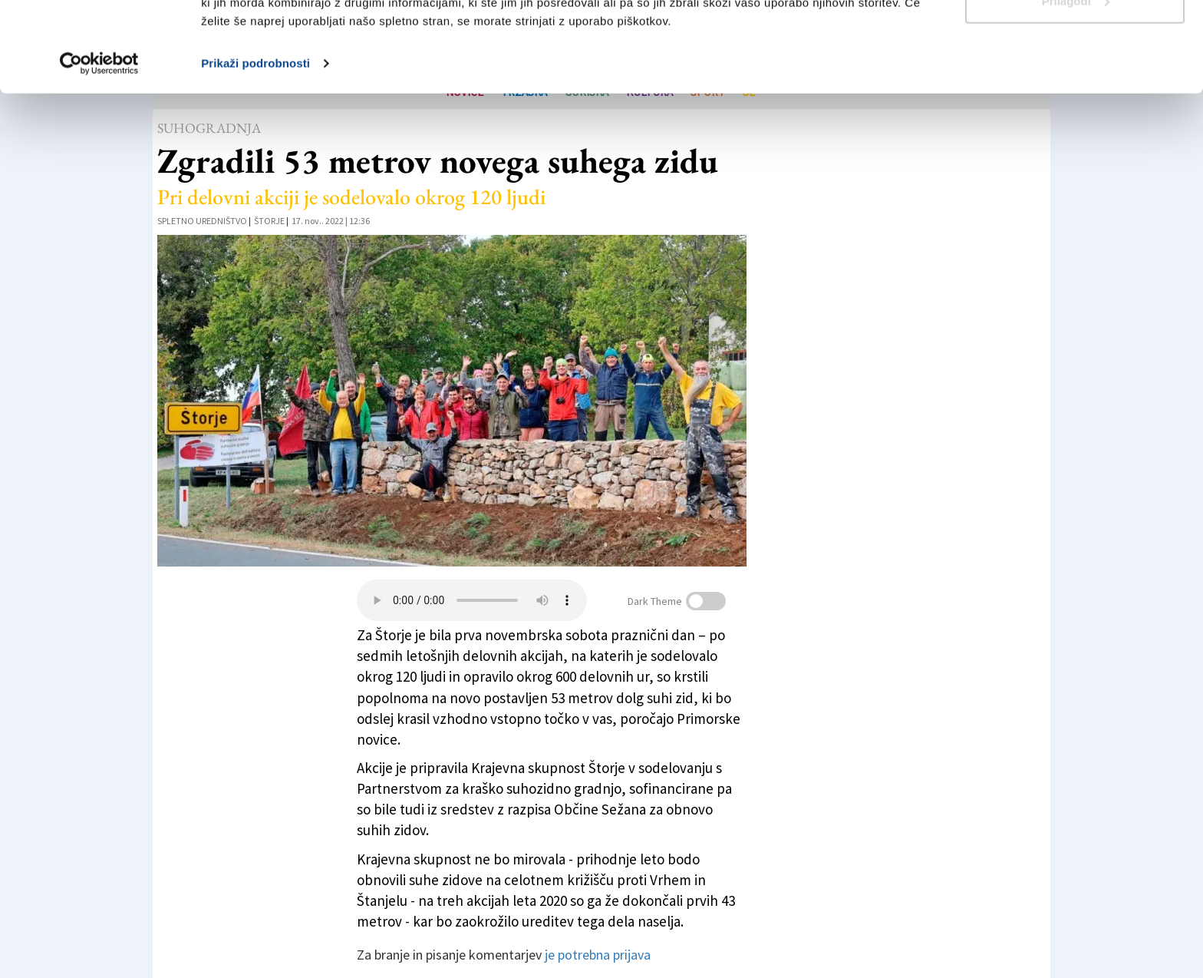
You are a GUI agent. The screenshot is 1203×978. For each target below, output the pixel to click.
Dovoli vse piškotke (1075, 40)
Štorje (269, 220)
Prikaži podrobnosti (255, 153)
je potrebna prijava (598, 954)
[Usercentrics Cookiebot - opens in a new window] (99, 153)
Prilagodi (1075, 90)
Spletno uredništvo (202, 220)
